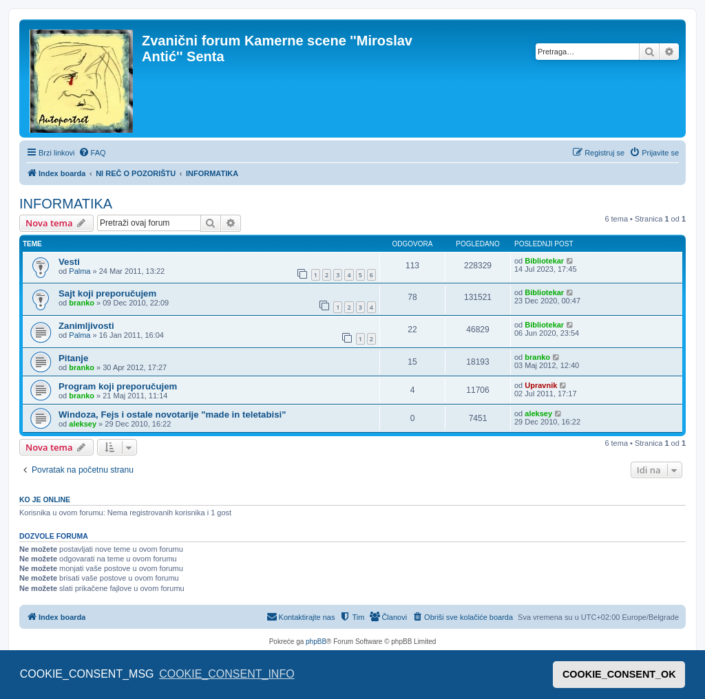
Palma (79, 271)
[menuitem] (92, 152)
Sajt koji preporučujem (107, 293)
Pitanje (73, 358)
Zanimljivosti (86, 326)
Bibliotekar (544, 261)
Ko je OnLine (44, 499)
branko (81, 303)
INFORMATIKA (65, 203)
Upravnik (541, 385)
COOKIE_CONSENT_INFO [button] (226, 674)
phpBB (316, 641)
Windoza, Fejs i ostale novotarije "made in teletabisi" (172, 414)
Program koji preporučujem (118, 386)
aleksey (82, 424)
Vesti (69, 262)
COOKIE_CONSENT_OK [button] (619, 674)
